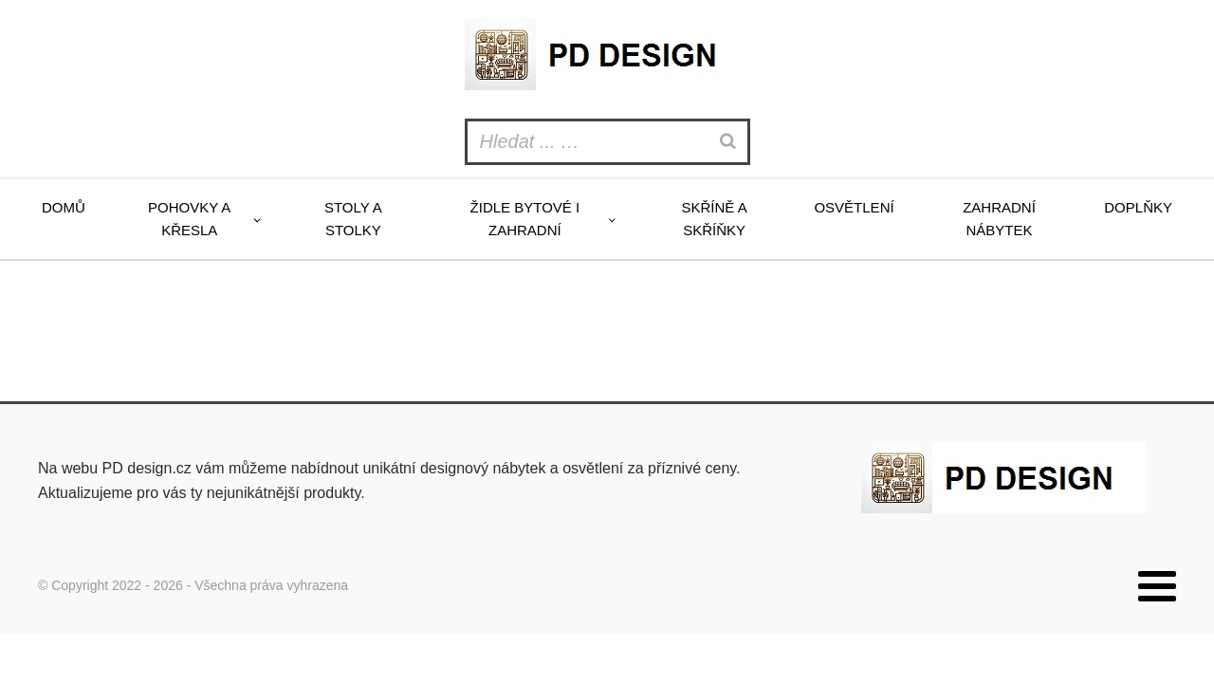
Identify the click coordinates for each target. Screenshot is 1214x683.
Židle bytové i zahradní (525, 218)
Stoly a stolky (353, 218)
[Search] (730, 142)
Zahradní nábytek (999, 218)
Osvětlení (853, 207)
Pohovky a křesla (189, 218)
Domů (63, 207)
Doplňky (1138, 207)
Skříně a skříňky (713, 218)
